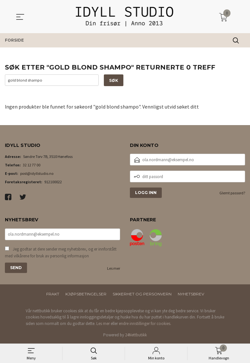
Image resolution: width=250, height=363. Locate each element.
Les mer (113, 268)
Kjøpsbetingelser (85, 294)
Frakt (52, 294)
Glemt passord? (232, 193)
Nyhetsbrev (191, 294)
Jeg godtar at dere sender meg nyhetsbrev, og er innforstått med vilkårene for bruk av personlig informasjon (61, 252)
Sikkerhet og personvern (142, 294)
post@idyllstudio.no (36, 173)
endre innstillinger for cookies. (145, 323)
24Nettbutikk (136, 335)
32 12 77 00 (31, 165)
